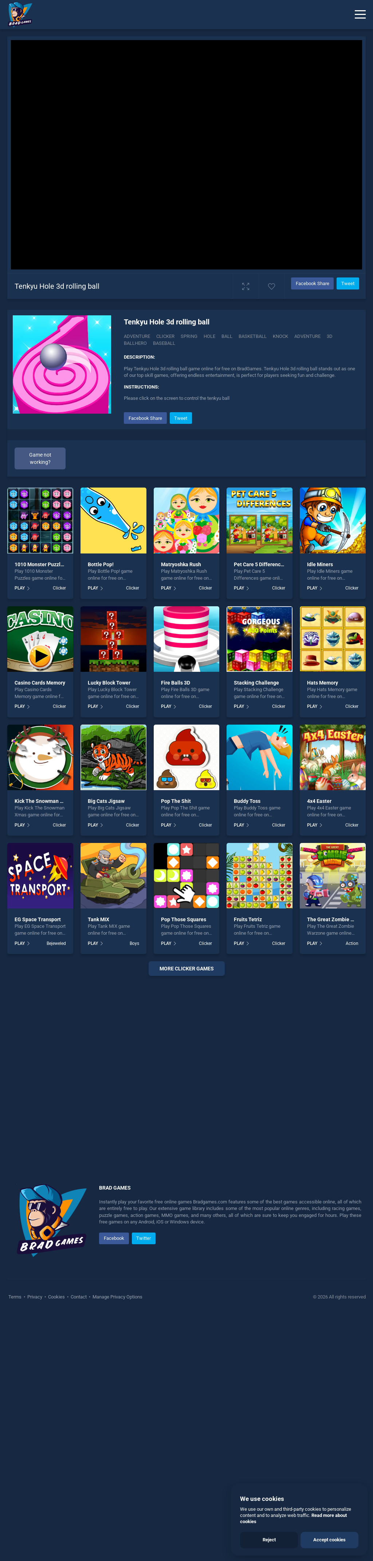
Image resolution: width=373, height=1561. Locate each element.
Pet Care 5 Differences (260, 564)
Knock (280, 336)
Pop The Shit (176, 801)
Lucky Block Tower (109, 683)
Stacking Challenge (256, 683)
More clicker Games (187, 968)
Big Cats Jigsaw (106, 801)
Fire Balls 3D (175, 683)
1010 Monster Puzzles (40, 564)
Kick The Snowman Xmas (44, 801)
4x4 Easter (319, 801)
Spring (189, 336)
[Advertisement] (186, 1071)
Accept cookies (329, 1539)
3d (330, 336)
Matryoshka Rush (181, 564)
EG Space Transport (38, 919)
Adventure (137, 336)
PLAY (20, 588)
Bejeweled (56, 943)
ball (226, 336)
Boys (134, 943)
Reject (269, 1539)
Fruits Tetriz (248, 919)
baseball (164, 343)
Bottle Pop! (101, 564)
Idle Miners (320, 564)
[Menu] (360, 14)
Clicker (165, 336)
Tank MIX (98, 919)
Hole (209, 336)
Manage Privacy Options (116, 1297)
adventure (307, 336)
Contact (79, 1297)
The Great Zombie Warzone (339, 919)
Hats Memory (322, 683)
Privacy (34, 1297)
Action (352, 943)
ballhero (135, 343)
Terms (15, 1297)
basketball (253, 336)
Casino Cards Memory (40, 683)
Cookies (56, 1297)
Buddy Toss (247, 801)
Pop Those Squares (183, 919)
